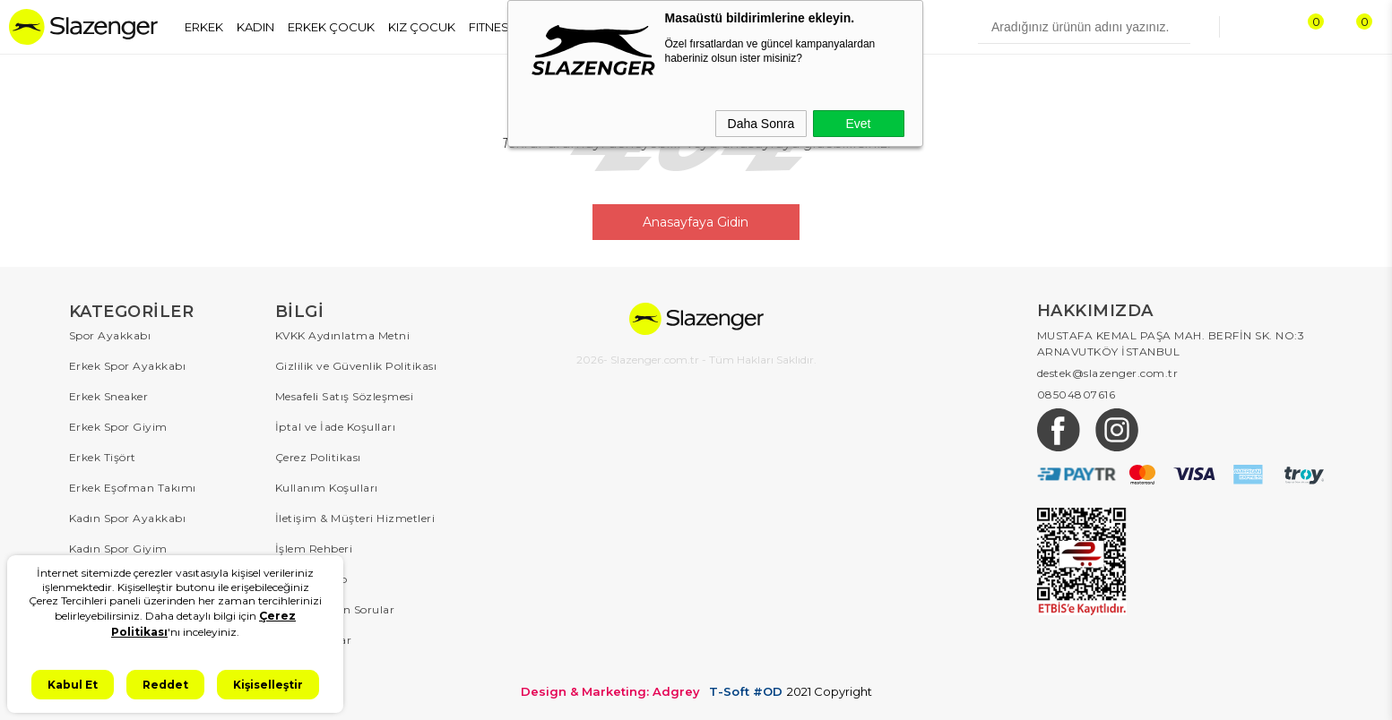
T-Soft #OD (745, 692)
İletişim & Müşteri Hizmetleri (355, 518)
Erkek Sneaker (109, 396)
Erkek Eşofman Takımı (132, 487)
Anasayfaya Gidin (696, 222)
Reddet (165, 684)
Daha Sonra (761, 123)
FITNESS (493, 27)
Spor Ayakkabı (110, 335)
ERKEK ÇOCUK (331, 27)
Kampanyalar (313, 640)
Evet (857, 123)
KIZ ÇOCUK (421, 27)
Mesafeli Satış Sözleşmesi (344, 396)
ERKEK (204, 27)
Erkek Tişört (102, 457)
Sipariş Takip (311, 579)
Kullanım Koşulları (326, 487)
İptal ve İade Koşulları (335, 426)
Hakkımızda (308, 670)
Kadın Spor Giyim (118, 548)
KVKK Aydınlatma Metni (343, 335)
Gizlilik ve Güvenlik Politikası (356, 366)
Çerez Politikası (318, 457)
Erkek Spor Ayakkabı (127, 366)
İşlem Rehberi (314, 548)
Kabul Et (73, 684)
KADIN (255, 27)
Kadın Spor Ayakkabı (127, 518)
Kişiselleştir (268, 684)
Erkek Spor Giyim (118, 426)
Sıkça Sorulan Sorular (335, 609)
